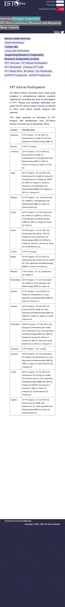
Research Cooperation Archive (22, 59)
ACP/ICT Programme (16, 75)
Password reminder (47, 9)
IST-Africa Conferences (14, 23)
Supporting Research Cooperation (24, 55)
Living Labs (11, 46)
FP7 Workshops (13, 67)
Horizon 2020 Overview (17, 38)
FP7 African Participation (34, 63)
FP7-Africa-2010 (13, 71)
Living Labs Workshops (17, 50)
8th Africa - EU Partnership (38, 71)
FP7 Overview (12, 63)
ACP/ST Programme (39, 75)
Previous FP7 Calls (33, 67)
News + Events (9, 27)
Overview (6, 18)
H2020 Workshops (14, 42)
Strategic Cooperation (26, 18)
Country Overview (40, 102)
